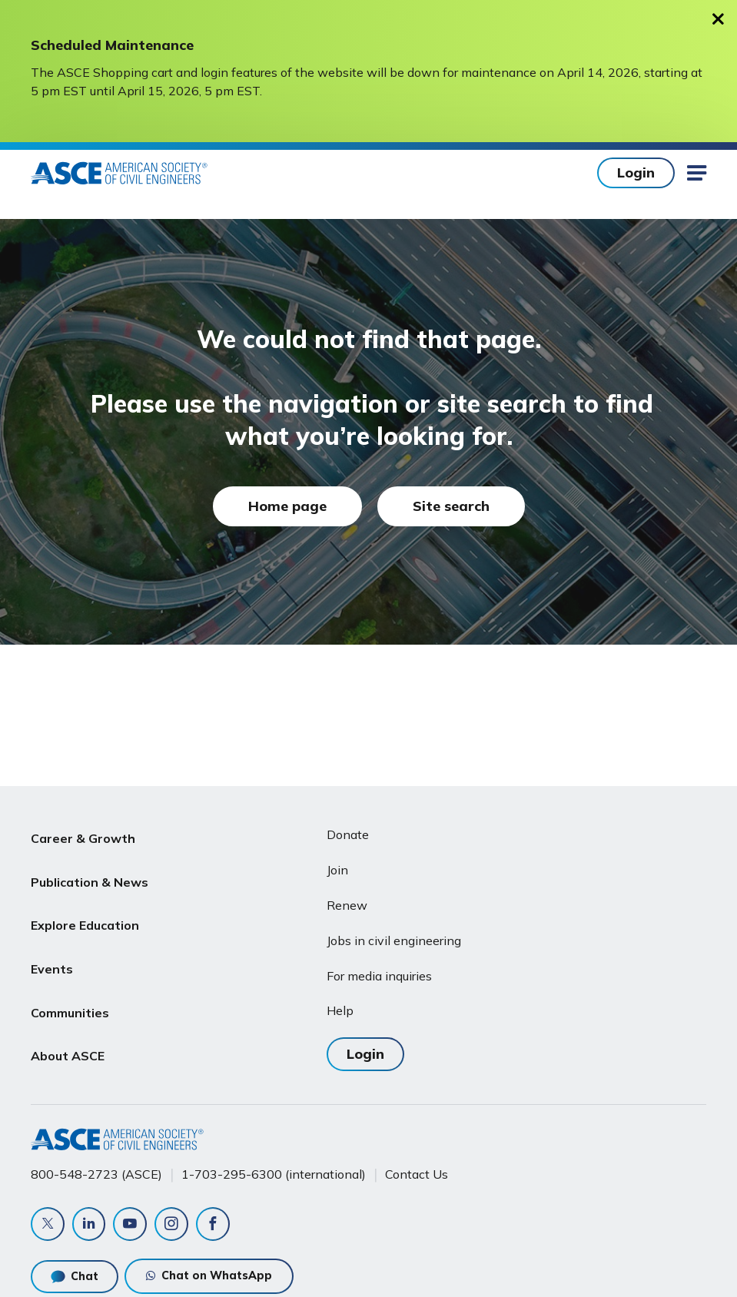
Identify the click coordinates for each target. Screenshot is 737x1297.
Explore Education (85, 909)
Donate (348, 834)
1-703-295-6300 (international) (273, 1173)
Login (636, 172)
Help (340, 1010)
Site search (451, 506)
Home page (287, 506)
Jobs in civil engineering (394, 940)
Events (52, 946)
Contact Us (416, 1173)
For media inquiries (379, 976)
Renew (347, 905)
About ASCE (68, 1019)
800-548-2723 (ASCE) (96, 1173)
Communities (70, 982)
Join (337, 869)
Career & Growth (83, 835)
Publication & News (89, 872)
